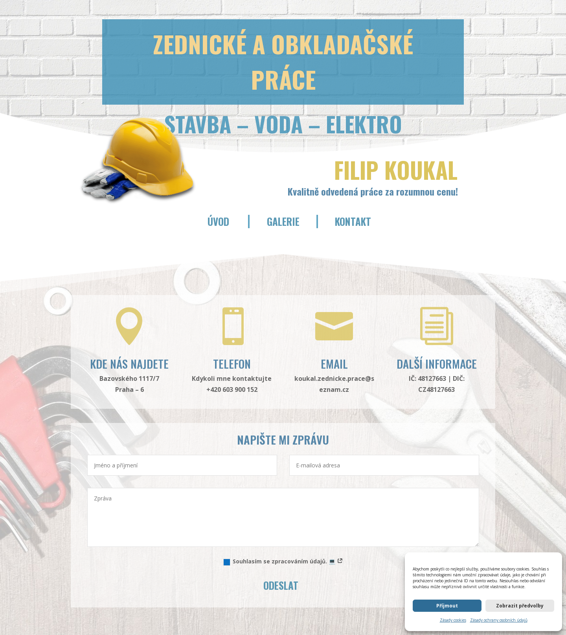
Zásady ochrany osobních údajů (498, 620)
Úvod (218, 221)
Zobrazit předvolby (520, 605)
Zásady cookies (453, 620)
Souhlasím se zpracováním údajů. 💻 (283, 561)
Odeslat (280, 585)
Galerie (283, 221)
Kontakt (353, 221)
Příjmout (447, 605)
